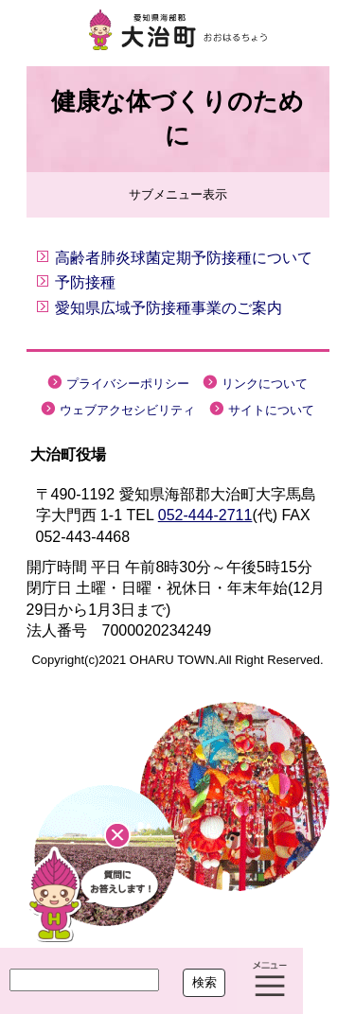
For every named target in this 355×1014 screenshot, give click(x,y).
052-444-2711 (205, 515)
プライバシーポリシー (127, 383)
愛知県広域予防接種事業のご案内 (168, 308)
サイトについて (271, 410)
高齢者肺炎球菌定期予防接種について (183, 258)
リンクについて (265, 383)
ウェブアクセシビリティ (127, 410)
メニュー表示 (270, 981)
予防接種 (85, 282)
